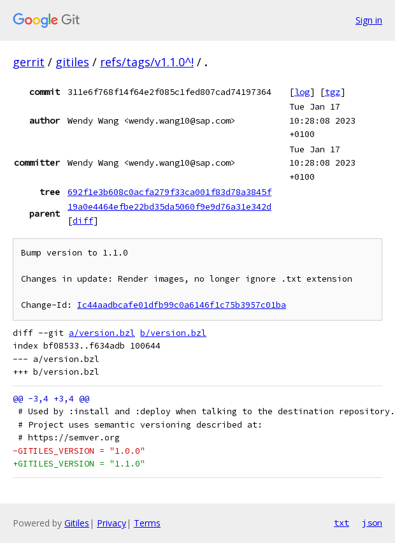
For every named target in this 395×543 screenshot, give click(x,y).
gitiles (72, 61)
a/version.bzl (102, 333)
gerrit (29, 61)
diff (83, 220)
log (302, 92)
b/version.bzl (173, 333)
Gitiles (76, 523)
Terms (147, 523)
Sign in (369, 20)
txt (341, 522)
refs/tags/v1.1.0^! (147, 61)
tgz (332, 92)
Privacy (111, 523)
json (372, 522)
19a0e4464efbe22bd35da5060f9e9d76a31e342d (169, 206)
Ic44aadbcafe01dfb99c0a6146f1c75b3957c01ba (181, 305)
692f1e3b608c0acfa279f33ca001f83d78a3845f (169, 192)
